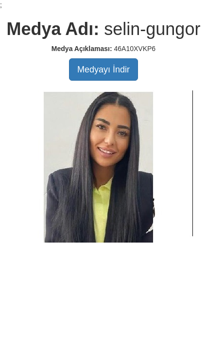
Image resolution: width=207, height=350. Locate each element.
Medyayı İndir (103, 69)
